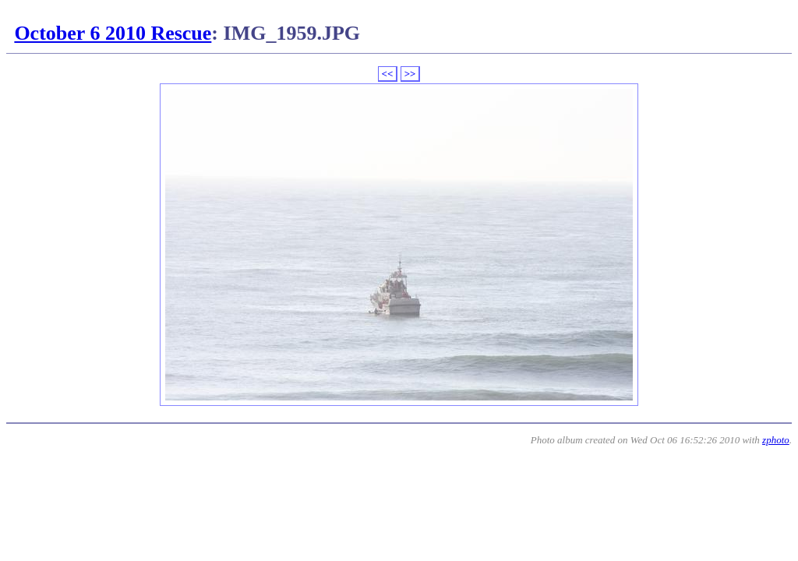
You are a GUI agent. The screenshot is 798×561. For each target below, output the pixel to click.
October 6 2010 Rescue (112, 33)
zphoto (775, 440)
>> (410, 73)
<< (388, 73)
